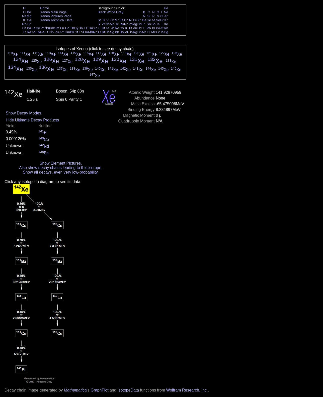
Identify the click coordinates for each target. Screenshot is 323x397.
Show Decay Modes (23, 113)
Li (24, 12)
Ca (29, 20)
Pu (57, 32)
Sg (112, 32)
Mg (29, 16)
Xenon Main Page (53, 12)
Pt (130, 28)
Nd (47, 28)
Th (38, 32)
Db (107, 32)
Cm (67, 32)
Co (126, 20)
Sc (100, 20)
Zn (140, 20)
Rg (135, 32)
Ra (29, 32)
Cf (76, 32)
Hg (139, 28)
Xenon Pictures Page (55, 16)
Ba (29, 28)
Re (117, 28)
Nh (144, 32)
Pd (131, 24)
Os (122, 28)
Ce (38, 28)
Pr (42, 28)
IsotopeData (128, 390)
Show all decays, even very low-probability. (61, 172)
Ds (131, 32)
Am (62, 32)
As (154, 20)
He (166, 8)
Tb (72, 28)
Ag (135, 24)
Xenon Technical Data (56, 20)
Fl (148, 32)
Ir (126, 28)
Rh (126, 24)
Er (85, 28)
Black (102, 12)
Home (44, 8)
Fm (85, 32)
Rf (103, 32)
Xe (166, 24)
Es (81, 32)
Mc (153, 32)
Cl (161, 16)
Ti (103, 20)
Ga (144, 20)
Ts (161, 32)
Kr (165, 20)
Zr (103, 24)
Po (158, 28)
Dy (76, 28)
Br (161, 20)
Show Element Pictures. (61, 163)
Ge (149, 20)
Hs (122, 32)
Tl (144, 28)
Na (24, 16)
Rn (166, 28)
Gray (119, 12)
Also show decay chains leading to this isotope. (60, 168)
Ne (166, 12)
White (111, 12)
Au (135, 28)
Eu (62, 28)
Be (29, 12)
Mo (112, 24)
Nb (107, 24)
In (144, 24)
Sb (154, 24)
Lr (99, 32)
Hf (103, 28)
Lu (99, 28)
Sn (149, 24)
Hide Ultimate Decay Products (32, 120)
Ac (34, 32)
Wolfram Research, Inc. (187, 390)
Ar (165, 16)
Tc (117, 24)
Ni (130, 20)
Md (90, 32)
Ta (107, 28)
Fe (122, 20)
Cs (24, 28)
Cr (112, 20)
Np (51, 32)
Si (148, 16)
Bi (153, 28)
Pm (51, 28)
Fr (24, 32)
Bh (117, 32)
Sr (29, 24)
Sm (56, 28)
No (95, 32)
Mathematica (75, 390)
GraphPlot (99, 390)
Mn (117, 20)
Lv (158, 32)
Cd (139, 24)
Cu (135, 20)
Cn (139, 32)
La (33, 28)
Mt (126, 32)
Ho (81, 28)
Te (158, 24)
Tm (90, 28)
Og (166, 32)
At (161, 28)
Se (158, 20)
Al (144, 16)
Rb (24, 24)
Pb (149, 28)
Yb (95, 28)
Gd (67, 28)
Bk (72, 32)
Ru (122, 24)
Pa (42, 32)
